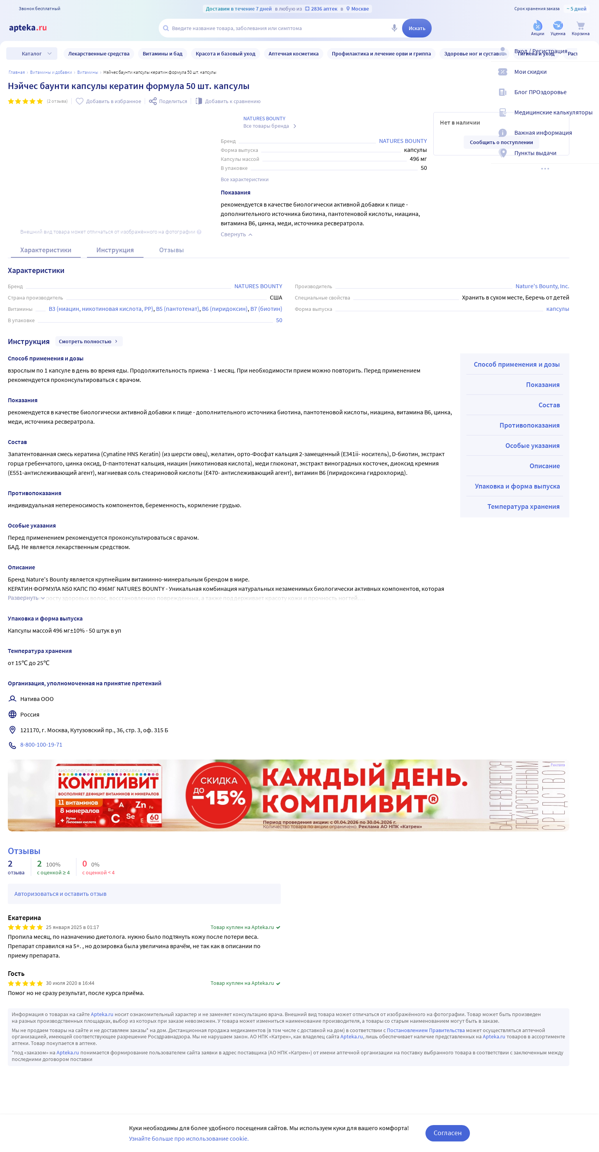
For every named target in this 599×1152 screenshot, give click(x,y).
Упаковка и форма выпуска (517, 485)
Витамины (87, 72)
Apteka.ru (102, 1014)
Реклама (558, 765)
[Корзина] (581, 29)
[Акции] (537, 29)
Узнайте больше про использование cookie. (189, 1138)
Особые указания (532, 445)
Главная (17, 72)
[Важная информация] (588, 139)
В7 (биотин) (266, 308)
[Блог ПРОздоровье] (588, 98)
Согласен (448, 1132)
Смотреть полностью (89, 341)
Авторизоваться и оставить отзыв (60, 893)
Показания (543, 384)
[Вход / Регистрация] (588, 57)
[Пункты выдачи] (588, 159)
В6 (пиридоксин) (225, 308)
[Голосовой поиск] (394, 28)
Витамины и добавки (51, 72)
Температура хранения (523, 506)
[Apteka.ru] (34, 28)
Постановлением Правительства (426, 1030)
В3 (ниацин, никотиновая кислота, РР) (101, 308)
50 (279, 320)
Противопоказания (530, 425)
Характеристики (45, 249)
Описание (545, 465)
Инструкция (115, 249)
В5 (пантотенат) (177, 308)
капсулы (557, 308)
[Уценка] (558, 29)
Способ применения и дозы (517, 364)
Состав (549, 404)
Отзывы (171, 249)
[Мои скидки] (588, 78)
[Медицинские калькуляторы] (588, 119)
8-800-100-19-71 (41, 744)
